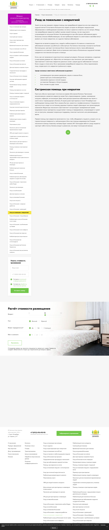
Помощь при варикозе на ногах (19, 107)
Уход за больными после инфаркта (17, 286)
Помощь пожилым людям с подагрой (18, 112)
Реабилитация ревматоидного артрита (19, 140)
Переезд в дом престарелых (18, 135)
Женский (34, 386)
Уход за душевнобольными (18, 59)
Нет (39, 393)
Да (32, 393)
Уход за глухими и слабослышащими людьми (18, 64)
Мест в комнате (13, 400)
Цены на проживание (31, 454)
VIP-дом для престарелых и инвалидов (18, 201)
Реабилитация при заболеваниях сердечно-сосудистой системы (17, 218)
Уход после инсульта (16, 246)
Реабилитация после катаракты (19, 31)
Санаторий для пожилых (17, 39)
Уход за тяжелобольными (17, 212)
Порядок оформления (14, 446)
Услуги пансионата (48, 15)
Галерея (57, 5)
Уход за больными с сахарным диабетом (19, 251)
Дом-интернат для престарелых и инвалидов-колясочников (19, 175)
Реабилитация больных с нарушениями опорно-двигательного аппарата (17, 194)
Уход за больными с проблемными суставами (17, 279)
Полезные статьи (30, 446)
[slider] (45, 380)
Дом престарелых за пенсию (18, 238)
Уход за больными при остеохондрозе (16, 304)
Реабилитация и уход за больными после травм (17, 273)
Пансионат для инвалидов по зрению (18, 187)
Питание (10, 456)
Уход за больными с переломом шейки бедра (17, 225)
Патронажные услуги (16, 151)
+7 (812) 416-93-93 (92, 4)
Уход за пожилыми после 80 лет (19, 55)
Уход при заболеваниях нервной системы (17, 96)
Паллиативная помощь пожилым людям (16, 102)
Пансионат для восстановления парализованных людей (19, 156)
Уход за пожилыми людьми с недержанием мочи (18, 124)
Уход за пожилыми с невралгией (16, 261)
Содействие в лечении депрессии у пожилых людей (18, 169)
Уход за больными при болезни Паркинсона (19, 310)
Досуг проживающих (14, 451)
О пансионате (40, 5)
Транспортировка (30, 451)
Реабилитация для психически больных (19, 207)
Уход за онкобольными (17, 234)
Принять (54, 527)
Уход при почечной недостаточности (15, 130)
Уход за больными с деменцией (19, 256)
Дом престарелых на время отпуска (18, 78)
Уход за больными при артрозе (19, 73)
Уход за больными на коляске (18, 69)
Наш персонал (12, 448)
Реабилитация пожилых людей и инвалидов (19, 146)
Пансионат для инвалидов (17, 230)
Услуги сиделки (14, 35)
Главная (37, 15)
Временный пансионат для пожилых (18, 50)
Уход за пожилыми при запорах (19, 27)
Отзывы (50, 5)
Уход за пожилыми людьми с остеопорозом (18, 118)
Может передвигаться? (15, 393)
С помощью (47, 393)
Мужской (44, 386)
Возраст (10, 379)
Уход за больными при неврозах (16, 292)
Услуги (31, 5)
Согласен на (20, 350)
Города (77, 5)
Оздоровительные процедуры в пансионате (19, 84)
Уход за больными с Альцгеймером (16, 267)
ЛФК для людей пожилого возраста (18, 163)
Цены (64, 5)
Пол (9, 386)
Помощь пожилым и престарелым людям (16, 181)
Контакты (70, 5)
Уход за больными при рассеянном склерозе (16, 316)
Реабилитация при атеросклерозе (15, 298)
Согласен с (19, 345)
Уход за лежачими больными (18, 242)
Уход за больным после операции (17, 90)
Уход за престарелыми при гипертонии (18, 44)
